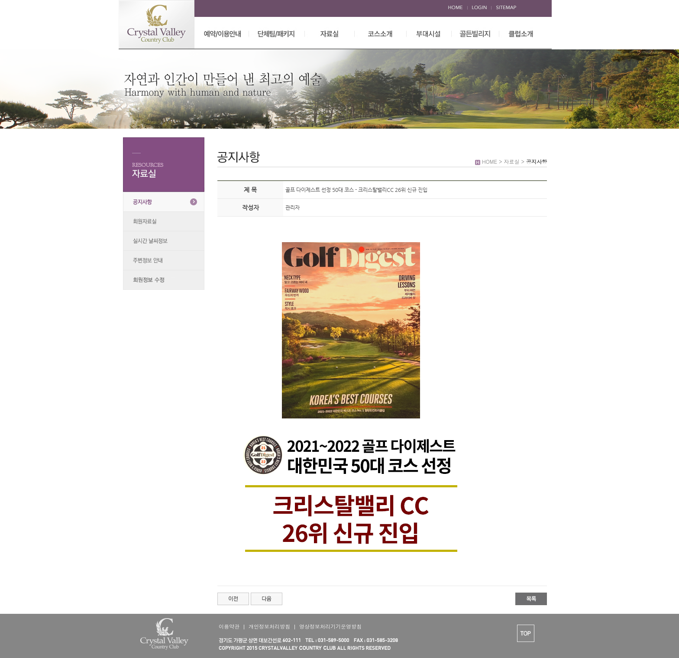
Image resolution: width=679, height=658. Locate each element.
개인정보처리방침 (269, 626)
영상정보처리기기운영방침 (330, 626)
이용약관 (229, 626)
